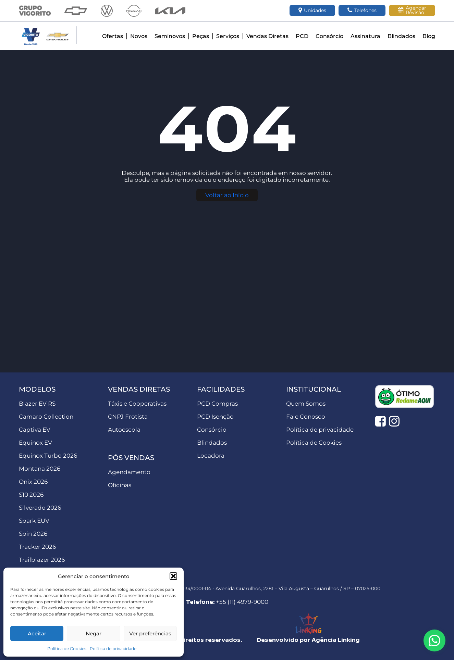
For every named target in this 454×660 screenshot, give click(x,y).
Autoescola (124, 429)
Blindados (401, 36)
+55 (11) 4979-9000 (242, 601)
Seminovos (170, 36)
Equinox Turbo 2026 (48, 455)
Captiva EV (34, 429)
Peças (200, 36)
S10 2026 (31, 494)
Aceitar (37, 633)
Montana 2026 (39, 468)
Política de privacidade (113, 648)
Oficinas (119, 485)
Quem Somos (306, 403)
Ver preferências (150, 633)
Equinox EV (35, 442)
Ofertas (112, 36)
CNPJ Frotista (128, 416)
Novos (138, 36)
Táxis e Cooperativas (137, 403)
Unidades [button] (312, 10)
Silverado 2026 (40, 507)
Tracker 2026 (37, 546)
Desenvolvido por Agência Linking (308, 640)
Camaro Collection (46, 416)
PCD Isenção (215, 416)
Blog (428, 36)
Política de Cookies (66, 648)
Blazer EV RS (37, 403)
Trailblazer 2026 (42, 559)
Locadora (210, 455)
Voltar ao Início (227, 195)
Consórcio (329, 36)
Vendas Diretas (267, 36)
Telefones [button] (362, 10)
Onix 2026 (33, 481)
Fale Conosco (305, 416)
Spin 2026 (33, 533)
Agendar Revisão (412, 10)
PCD (302, 36)
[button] (173, 576)
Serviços (227, 36)
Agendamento (129, 472)
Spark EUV (34, 520)
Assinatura (365, 36)
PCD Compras (217, 403)
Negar (93, 633)
